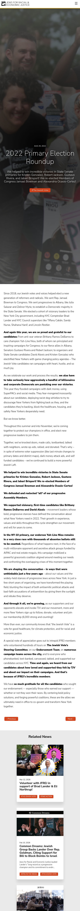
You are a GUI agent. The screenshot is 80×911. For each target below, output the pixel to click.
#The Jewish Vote (40, 190)
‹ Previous (11, 718)
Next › (70, 718)
